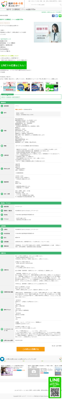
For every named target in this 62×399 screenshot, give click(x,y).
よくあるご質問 (28, 390)
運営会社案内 (44, 390)
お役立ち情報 (36, 390)
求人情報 (58, 12)
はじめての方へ (19, 390)
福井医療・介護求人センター (48, 12)
